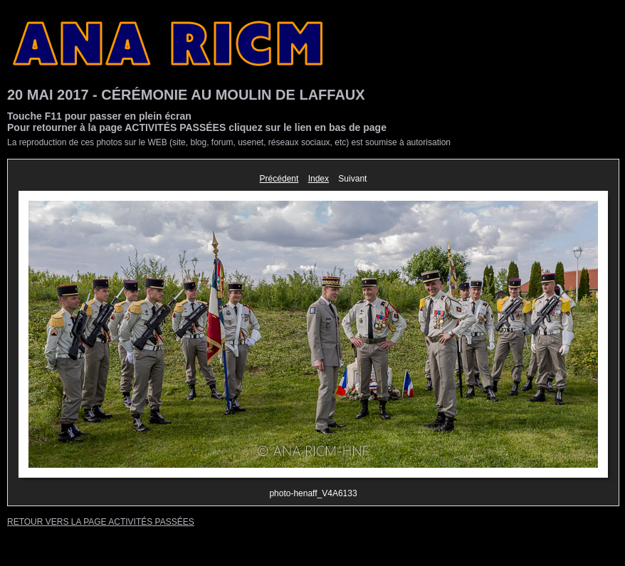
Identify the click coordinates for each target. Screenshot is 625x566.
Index (318, 179)
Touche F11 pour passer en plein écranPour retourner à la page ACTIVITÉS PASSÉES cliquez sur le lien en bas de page (197, 121)
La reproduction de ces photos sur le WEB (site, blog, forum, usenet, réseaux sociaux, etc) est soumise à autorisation (229, 142)
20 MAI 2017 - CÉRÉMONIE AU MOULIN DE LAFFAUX (186, 95)
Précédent (279, 179)
